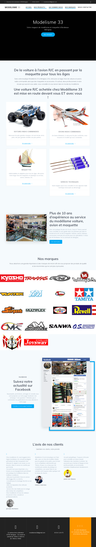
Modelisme (12, 7)
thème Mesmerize (81, 534)
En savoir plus (26, 143)
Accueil (29, 7)
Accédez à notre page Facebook (22, 406)
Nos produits (39, 7)
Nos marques (70, 7)
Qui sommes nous (56, 7)
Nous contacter (84, 7)
